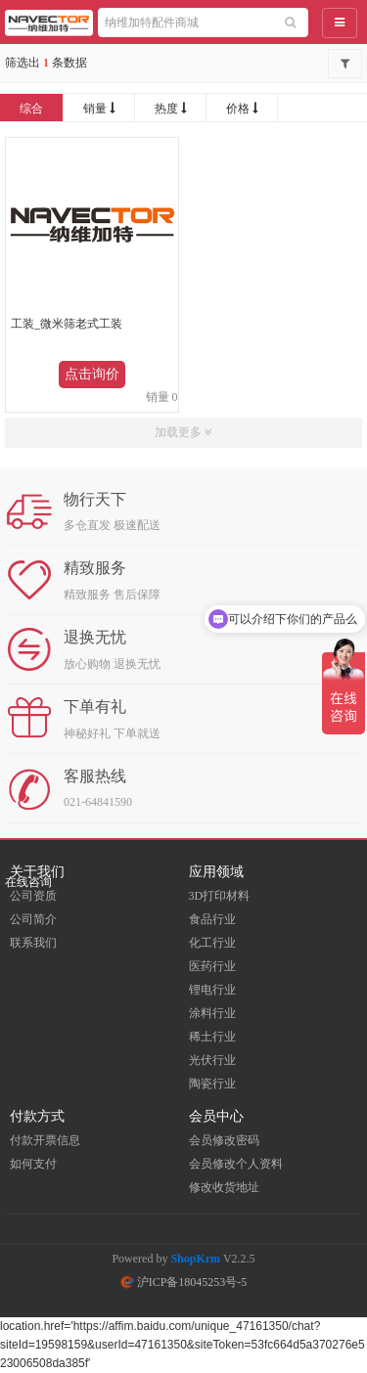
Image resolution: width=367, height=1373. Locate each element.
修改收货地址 (224, 1187)
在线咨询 (28, 882)
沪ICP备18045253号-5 (184, 1282)
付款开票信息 (45, 1140)
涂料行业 (212, 1013)
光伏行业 (212, 1060)
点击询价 (92, 374)
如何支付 (33, 1164)
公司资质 (33, 896)
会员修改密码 (224, 1140)
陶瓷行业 (212, 1083)
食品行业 (212, 919)
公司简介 (33, 919)
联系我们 (33, 943)
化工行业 (212, 943)
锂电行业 (212, 990)
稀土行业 (212, 1036)
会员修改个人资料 (236, 1164)
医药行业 (212, 966)
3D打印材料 (220, 896)
